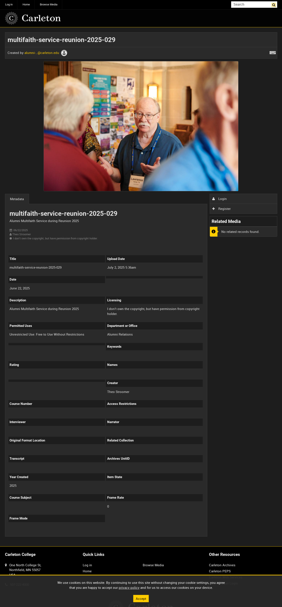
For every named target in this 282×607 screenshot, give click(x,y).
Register (221, 208)
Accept (141, 598)
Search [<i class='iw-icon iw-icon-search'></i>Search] (274, 4)
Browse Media (48, 4)
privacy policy (129, 587)
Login (219, 198)
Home (26, 4)
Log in (9, 4)
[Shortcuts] (273, 51)
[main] (141, 286)
